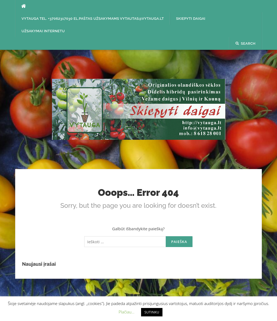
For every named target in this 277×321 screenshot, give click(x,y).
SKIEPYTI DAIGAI (190, 19)
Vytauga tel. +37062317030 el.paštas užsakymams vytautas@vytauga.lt (93, 19)
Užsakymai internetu (43, 31)
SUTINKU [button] (151, 312)
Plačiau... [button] (126, 311)
